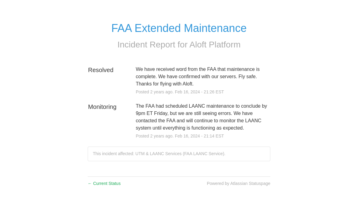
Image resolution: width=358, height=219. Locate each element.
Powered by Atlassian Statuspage (238, 183)
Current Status (104, 183)
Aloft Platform (214, 44)
